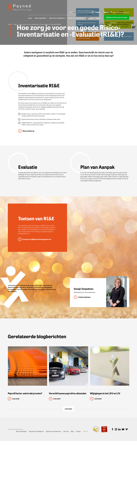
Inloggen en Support (102, 12)
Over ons (90, 18)
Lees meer (68, 409)
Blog (15, 24)
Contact (98, 18)
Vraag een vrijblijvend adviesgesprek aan (36, 239)
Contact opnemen (84, 297)
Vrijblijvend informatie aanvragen (116, 17)
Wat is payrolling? (40, 18)
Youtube (123, 429)
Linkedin (119, 429)
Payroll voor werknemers (76, 18)
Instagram (116, 429)
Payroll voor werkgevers (57, 18)
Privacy (85, 431)
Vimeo (126, 429)
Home (30, 18)
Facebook (112, 429)
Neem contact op (28, 131)
